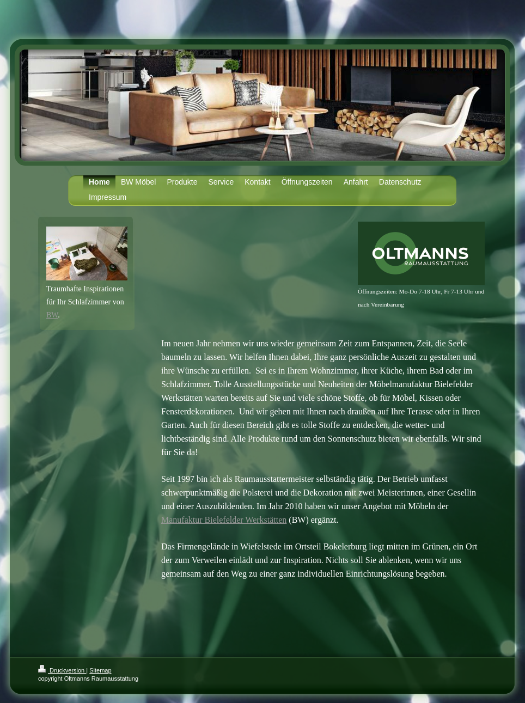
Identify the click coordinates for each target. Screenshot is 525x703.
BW (52, 315)
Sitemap (100, 670)
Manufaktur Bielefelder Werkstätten (223, 519)
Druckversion (62, 670)
